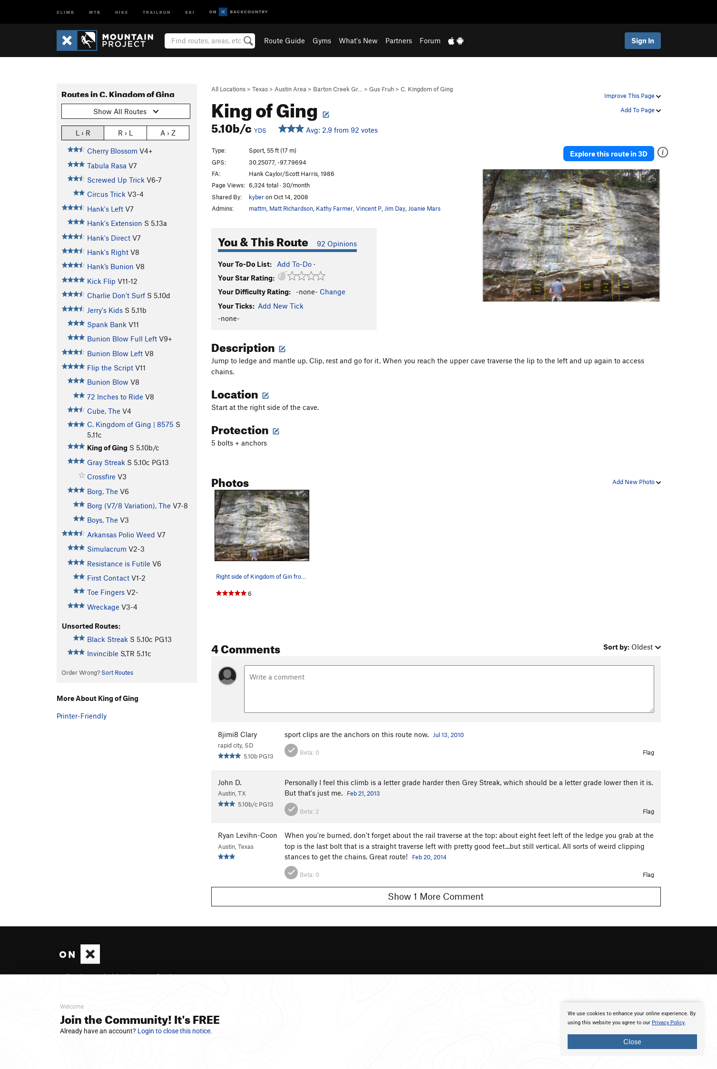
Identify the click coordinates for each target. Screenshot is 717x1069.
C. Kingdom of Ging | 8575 (130, 424)
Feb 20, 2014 (429, 857)
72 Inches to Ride (115, 396)
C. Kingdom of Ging (427, 89)
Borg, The (102, 491)
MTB (95, 12)
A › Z (168, 132)
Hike (121, 12)
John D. (229, 782)
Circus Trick (106, 194)
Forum (430, 40)
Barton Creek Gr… (338, 89)
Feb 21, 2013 (363, 793)
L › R (83, 132)
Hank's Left (105, 208)
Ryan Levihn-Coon (247, 835)
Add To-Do (294, 264)
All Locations (228, 89)
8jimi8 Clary (237, 734)
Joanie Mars (424, 208)
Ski (190, 12)
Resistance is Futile (118, 563)
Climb (66, 12)
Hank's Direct (108, 237)
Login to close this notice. (175, 1031)
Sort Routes (117, 672)
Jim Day (394, 208)
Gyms (322, 40)
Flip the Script (110, 367)
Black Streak (107, 639)
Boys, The (102, 519)
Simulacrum (107, 548)
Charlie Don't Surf (116, 295)
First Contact (108, 577)
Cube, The (103, 411)
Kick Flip (101, 281)
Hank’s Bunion (110, 266)
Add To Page (640, 110)
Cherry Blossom (112, 150)
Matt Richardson (291, 208)
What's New (358, 40)
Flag (648, 752)
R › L (125, 132)
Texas (260, 89)
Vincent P (369, 208)
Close (632, 1041)
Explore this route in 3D (615, 151)
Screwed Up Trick (116, 179)
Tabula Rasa (107, 165)
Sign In (642, 40)
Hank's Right (107, 252)
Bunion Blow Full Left (122, 338)
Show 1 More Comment (436, 896)
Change (332, 291)
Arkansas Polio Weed (121, 534)
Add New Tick (281, 305)
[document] (632, 1029)
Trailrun (157, 12)
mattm (257, 208)
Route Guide (284, 40)
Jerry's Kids (105, 310)
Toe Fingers (106, 592)
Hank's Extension (114, 223)
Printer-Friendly (82, 715)
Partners (398, 40)
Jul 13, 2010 (448, 735)
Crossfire (101, 476)
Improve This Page (632, 95)
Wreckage (103, 607)
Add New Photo (636, 482)
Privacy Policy (668, 1023)
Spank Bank (107, 324)
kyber (256, 197)
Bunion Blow (107, 382)
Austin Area (290, 89)
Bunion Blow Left (115, 353)
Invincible (102, 653)
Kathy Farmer (334, 208)
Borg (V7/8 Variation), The (129, 505)
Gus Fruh (381, 89)
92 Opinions (337, 243)
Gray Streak (106, 462)
